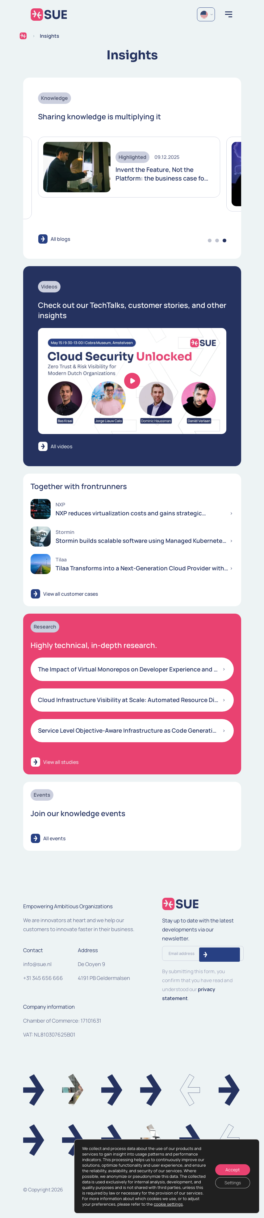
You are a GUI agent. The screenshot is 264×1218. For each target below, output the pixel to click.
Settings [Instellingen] (232, 1183)
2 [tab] (217, 240)
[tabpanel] (129, 167)
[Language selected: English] (206, 14)
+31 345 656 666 (43, 978)
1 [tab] (210, 240)
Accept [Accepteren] (232, 1170)
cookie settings (168, 1204)
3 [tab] (224, 240)
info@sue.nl (37, 964)
